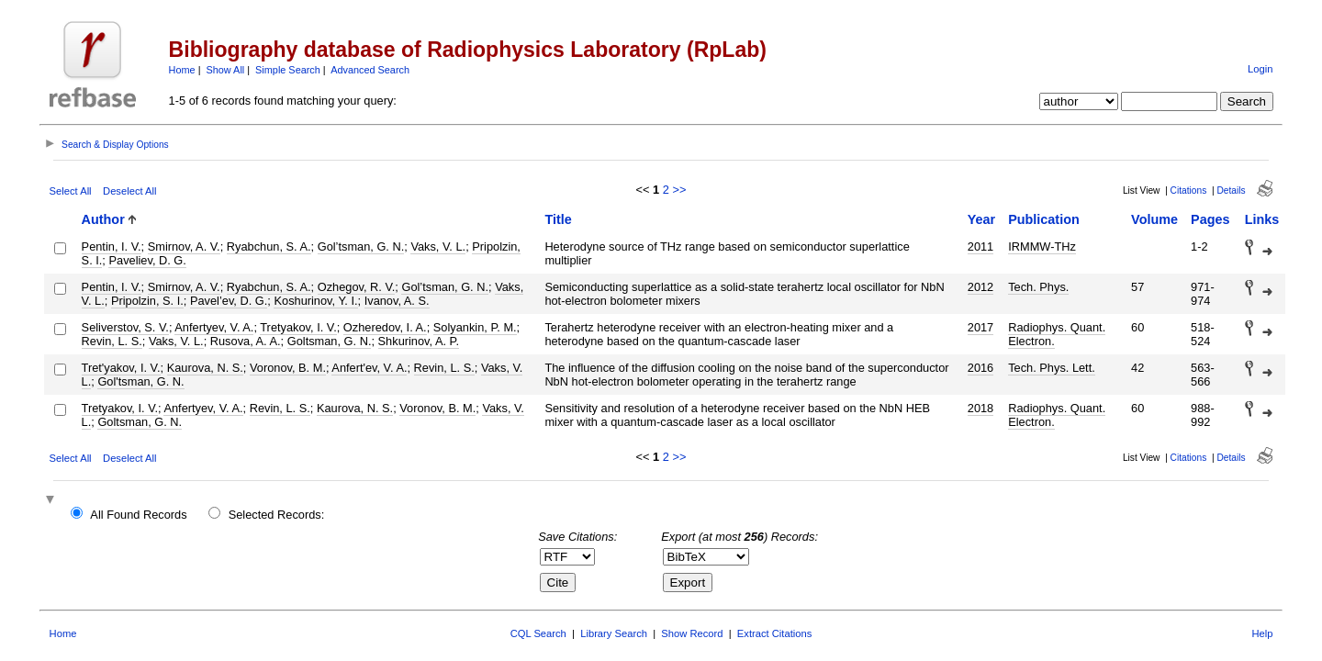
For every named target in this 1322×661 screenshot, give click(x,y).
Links (1262, 219)
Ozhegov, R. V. (357, 287)
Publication (1044, 219)
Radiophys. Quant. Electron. (1056, 334)
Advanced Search (369, 69)
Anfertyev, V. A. (213, 327)
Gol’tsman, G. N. (361, 246)
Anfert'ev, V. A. (369, 368)
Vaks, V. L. (437, 246)
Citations (1189, 190)
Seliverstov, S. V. (125, 327)
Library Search (613, 633)
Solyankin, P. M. (475, 327)
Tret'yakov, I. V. (121, 368)
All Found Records (138, 514)
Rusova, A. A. (245, 341)
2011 (980, 246)
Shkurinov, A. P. (418, 341)
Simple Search (287, 69)
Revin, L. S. (112, 341)
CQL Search (538, 633)
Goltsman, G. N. (329, 341)
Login (1260, 68)
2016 (980, 368)
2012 (980, 287)
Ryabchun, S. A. (269, 246)
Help (1261, 633)
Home (182, 69)
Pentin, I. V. (111, 246)
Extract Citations (774, 633)
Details (1230, 190)
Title (557, 219)
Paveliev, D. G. (146, 260)
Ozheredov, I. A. (385, 327)
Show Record (692, 633)
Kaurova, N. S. (205, 368)
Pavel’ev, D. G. (228, 301)
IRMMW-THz (1042, 246)
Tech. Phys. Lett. (1051, 368)
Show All (226, 69)
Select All (71, 190)
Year (981, 219)
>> (679, 189)
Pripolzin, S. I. (147, 301)
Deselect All (129, 190)
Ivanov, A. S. (397, 301)
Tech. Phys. (1038, 287)
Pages (1210, 219)
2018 (980, 408)
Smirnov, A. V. (184, 246)
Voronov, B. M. (288, 368)
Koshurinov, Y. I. (315, 301)
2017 (980, 327)
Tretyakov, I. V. (298, 327)
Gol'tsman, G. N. (140, 381)
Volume (1154, 219)
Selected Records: (277, 514)
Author (103, 219)
